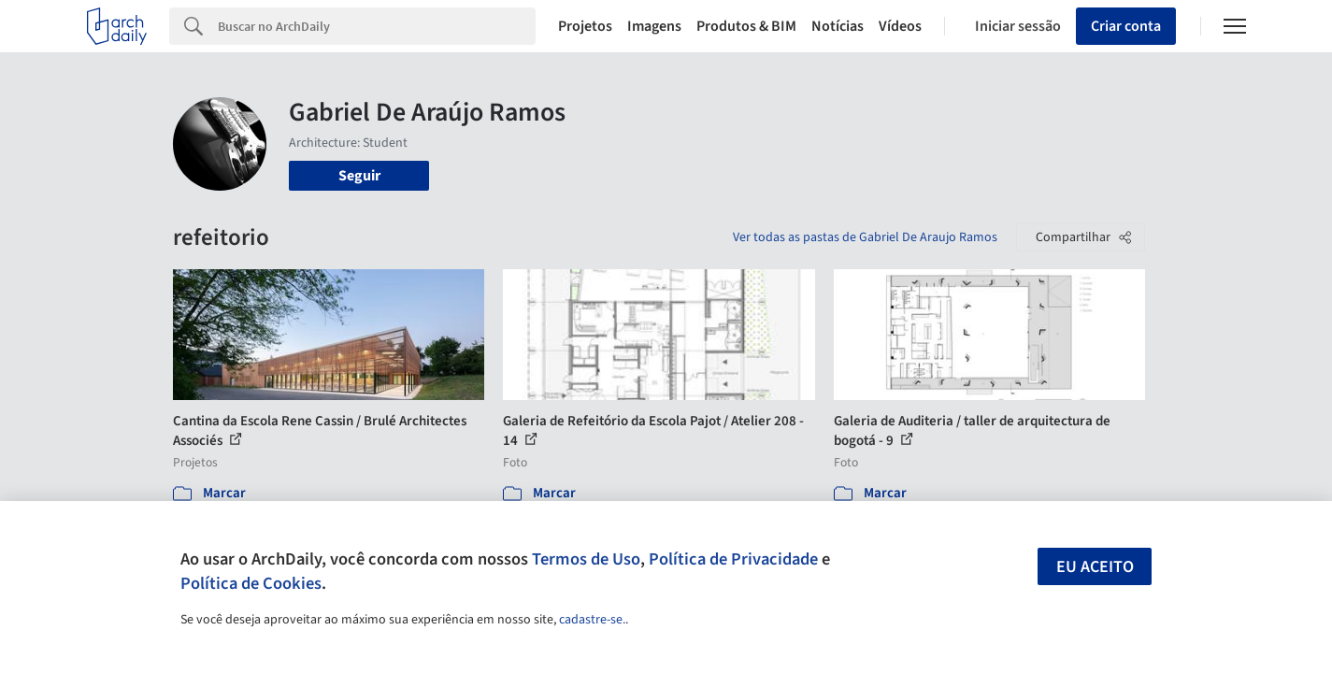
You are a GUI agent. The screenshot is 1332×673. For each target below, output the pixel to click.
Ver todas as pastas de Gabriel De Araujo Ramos (865, 237)
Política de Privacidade (733, 559)
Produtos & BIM (746, 26)
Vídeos (900, 26)
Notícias (837, 26)
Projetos (585, 26)
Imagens (654, 26)
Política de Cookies (251, 583)
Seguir (359, 175)
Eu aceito (1095, 567)
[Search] (377, 26)
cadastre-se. (592, 619)
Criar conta (1126, 26)
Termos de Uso (586, 559)
